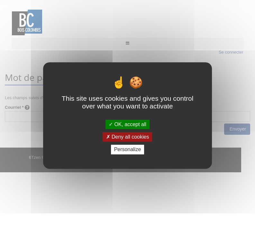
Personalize (127, 149)
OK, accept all (127, 124)
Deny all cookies (127, 137)
